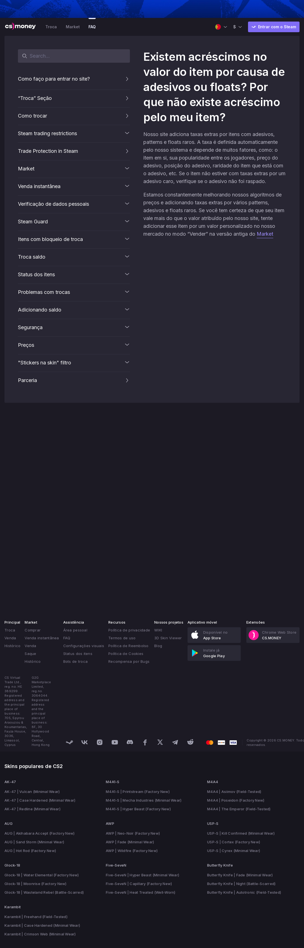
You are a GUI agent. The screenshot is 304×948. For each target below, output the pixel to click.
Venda (10, 638)
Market (72, 26)
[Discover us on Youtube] (115, 742)
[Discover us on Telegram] (175, 742)
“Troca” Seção (35, 98)
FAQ (92, 26)
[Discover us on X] (160, 742)
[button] (127, 79)
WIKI (158, 630)
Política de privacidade (129, 630)
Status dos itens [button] (77, 653)
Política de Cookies (125, 653)
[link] (214, 635)
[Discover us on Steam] (69, 742)
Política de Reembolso (128, 645)
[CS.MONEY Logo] (20, 27)
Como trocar (32, 116)
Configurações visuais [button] (83, 645)
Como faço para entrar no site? (54, 79)
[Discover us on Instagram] (99, 742)
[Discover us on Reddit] (190, 742)
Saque (30, 653)
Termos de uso (121, 638)
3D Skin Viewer (168, 638)
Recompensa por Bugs (128, 661)
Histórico (12, 645)
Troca (51, 26)
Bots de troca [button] (75, 661)
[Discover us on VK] (84, 742)
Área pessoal (75, 630)
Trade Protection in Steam (48, 151)
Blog (158, 645)
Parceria (27, 380)
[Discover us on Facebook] (145, 742)
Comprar (33, 630)
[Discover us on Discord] (130, 742)
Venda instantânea (42, 638)
